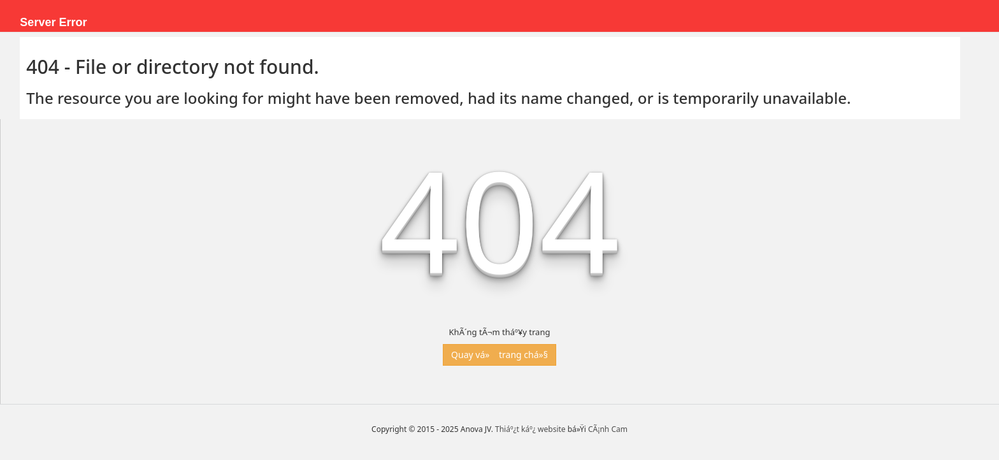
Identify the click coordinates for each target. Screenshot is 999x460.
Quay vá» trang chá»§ (499, 355)
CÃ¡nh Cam (608, 429)
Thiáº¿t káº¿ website (530, 429)
